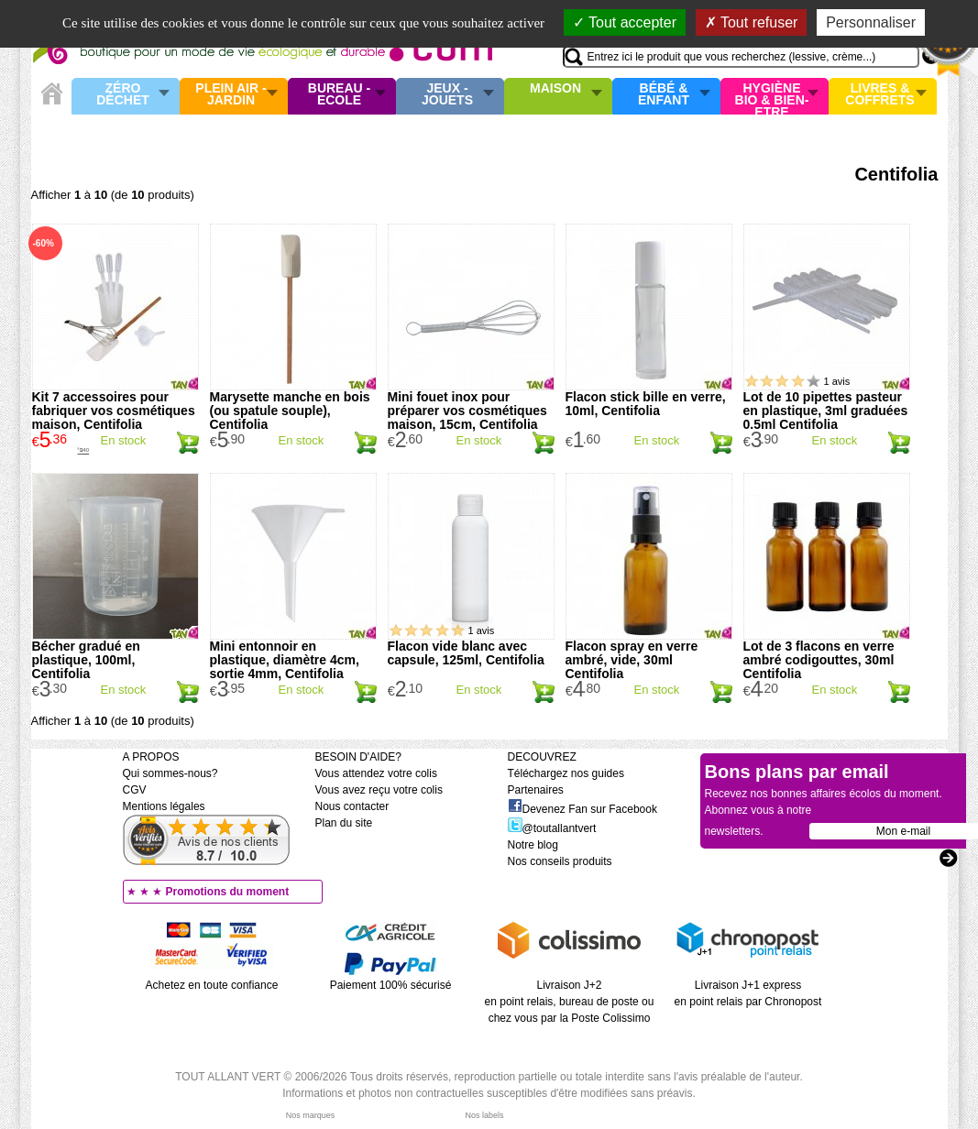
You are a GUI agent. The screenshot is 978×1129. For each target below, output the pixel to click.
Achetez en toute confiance (212, 985)
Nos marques (310, 1115)
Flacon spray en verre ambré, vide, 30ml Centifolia (632, 660)
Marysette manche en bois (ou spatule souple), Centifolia (290, 410)
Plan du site (344, 823)
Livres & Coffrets (879, 94)
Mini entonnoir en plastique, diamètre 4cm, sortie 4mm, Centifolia (284, 660)
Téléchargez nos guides (566, 773)
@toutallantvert (552, 828)
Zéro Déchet (122, 94)
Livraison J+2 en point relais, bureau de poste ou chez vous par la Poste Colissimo (569, 1002)
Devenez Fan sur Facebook (582, 809)
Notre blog (533, 845)
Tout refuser (751, 22)
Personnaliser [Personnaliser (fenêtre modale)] (871, 22)
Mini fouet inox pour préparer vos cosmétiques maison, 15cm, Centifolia (467, 410)
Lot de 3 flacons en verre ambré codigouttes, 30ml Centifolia (819, 660)
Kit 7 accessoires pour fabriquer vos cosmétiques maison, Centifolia (113, 410)
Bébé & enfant (663, 94)
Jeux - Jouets (447, 94)
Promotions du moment (228, 891)
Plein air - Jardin (230, 94)
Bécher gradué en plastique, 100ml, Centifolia (86, 660)
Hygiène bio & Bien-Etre (772, 96)
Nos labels (484, 1115)
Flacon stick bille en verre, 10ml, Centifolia (646, 403)
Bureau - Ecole (339, 94)
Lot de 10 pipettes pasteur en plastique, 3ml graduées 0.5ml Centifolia (825, 410)
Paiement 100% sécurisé (391, 985)
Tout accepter (624, 22)
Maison (555, 88)
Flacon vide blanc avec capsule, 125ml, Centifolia (466, 653)
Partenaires (536, 790)
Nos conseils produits (560, 861)
